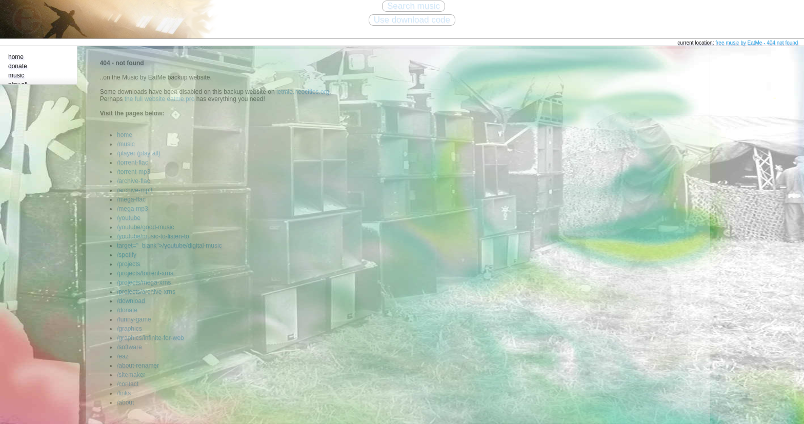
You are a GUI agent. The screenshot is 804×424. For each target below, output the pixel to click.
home (16, 56)
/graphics (129, 328)
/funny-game (134, 319)
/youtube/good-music (145, 227)
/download (131, 301)
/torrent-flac (132, 162)
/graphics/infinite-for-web (150, 337)
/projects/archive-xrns (146, 291)
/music (126, 144)
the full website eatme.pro (160, 99)
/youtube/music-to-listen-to (153, 236)
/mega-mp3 (132, 208)
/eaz (123, 356)
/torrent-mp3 (133, 171)
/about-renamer (138, 365)
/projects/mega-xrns (144, 282)
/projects (128, 264)
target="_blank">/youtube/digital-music (169, 245)
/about (125, 402)
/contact (127, 384)
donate (17, 66)
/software (129, 347)
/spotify (126, 254)
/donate (127, 310)
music (16, 75)
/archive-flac (133, 181)
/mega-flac (131, 199)
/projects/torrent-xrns (145, 273)
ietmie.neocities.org (302, 91)
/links (124, 393)
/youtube (128, 217)
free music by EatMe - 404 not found (756, 43)
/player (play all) (138, 153)
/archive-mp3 (134, 190)
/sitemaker (131, 374)
